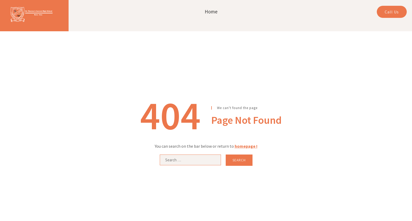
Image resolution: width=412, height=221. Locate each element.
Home (211, 11)
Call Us (392, 11)
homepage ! (246, 146)
